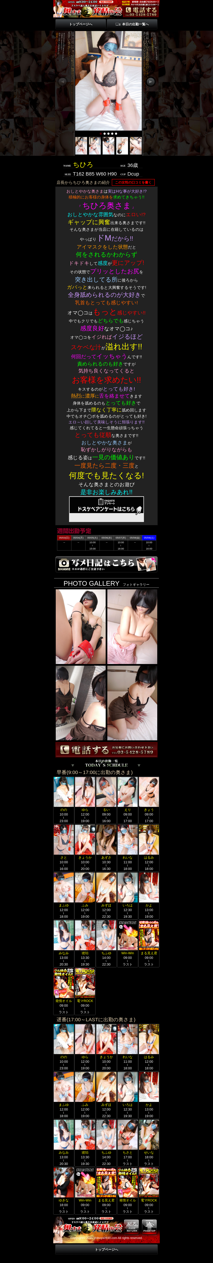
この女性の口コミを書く (133, 182)
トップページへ (80, 24)
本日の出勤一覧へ (135, 24)
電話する (140, 11)
